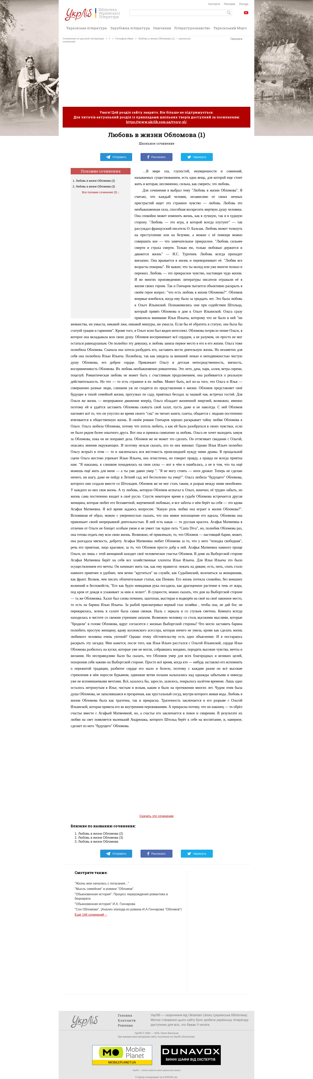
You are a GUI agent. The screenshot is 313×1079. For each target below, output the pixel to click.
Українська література (86, 28)
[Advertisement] (156, 75)
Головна (125, 1015)
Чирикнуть (196, 157)
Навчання (162, 28)
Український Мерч (230, 28)
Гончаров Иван (124, 38)
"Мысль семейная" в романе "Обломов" (104, 888)
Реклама (229, 4)
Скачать (236, 39)
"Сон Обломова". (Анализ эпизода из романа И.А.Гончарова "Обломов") (128, 909)
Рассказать (156, 157)
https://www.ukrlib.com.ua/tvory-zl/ (156, 122)
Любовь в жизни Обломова (98, 841)
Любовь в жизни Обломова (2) (95, 180)
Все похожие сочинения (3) (99, 192)
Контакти (214, 4)
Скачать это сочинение (156, 816)
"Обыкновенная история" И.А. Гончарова (105, 904)
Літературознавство (192, 28)
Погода (243, 4)
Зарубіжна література (130, 28)
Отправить (116, 157)
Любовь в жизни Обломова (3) (95, 186)
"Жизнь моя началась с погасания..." (102, 883)
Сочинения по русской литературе (83, 38)
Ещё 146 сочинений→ (91, 914)
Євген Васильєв (169, 1033)
